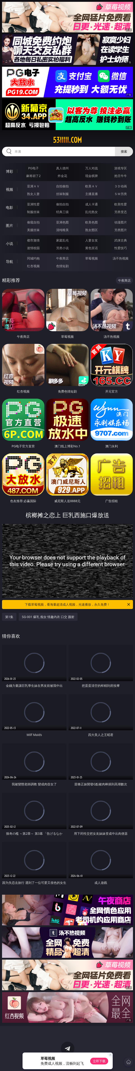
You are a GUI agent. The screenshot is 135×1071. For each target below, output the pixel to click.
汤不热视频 (120, 258)
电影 (9, 207)
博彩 (9, 171)
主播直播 (91, 194)
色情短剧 (62, 266)
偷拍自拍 (62, 204)
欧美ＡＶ (91, 186)
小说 (9, 243)
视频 (9, 189)
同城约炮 (33, 258)
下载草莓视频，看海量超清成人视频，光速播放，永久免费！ (78, 604)
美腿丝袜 (33, 230)
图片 (9, 225)
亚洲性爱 (33, 204)
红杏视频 (33, 266)
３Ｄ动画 (120, 186)
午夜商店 (62, 258)
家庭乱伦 (62, 240)
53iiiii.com (67, 140)
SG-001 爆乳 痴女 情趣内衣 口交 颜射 (48, 617)
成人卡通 (91, 204)
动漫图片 (120, 222)
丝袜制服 (62, 194)
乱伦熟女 (91, 212)
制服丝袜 (33, 212)
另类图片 (120, 230)
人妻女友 (91, 240)
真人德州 (62, 168)
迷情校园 (33, 248)
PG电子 (33, 168)
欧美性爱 (120, 204)
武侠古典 (120, 240)
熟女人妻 (33, 194)
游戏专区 (120, 168)
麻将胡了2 (33, 176)
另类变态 (120, 212)
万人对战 (91, 168)
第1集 (9, 617)
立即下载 (99, 1061)
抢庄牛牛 (120, 176)
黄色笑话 (91, 248)
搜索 (124, 151)
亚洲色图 (62, 222)
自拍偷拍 (62, 186)
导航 (9, 261)
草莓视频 (91, 258)
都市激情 (33, 240)
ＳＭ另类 (120, 194)
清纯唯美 (62, 230)
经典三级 (62, 212)
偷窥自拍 (33, 222)
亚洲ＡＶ (33, 186)
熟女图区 (91, 230)
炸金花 (62, 176)
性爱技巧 (120, 248)
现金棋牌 (91, 176)
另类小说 (62, 248)
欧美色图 (91, 222)
